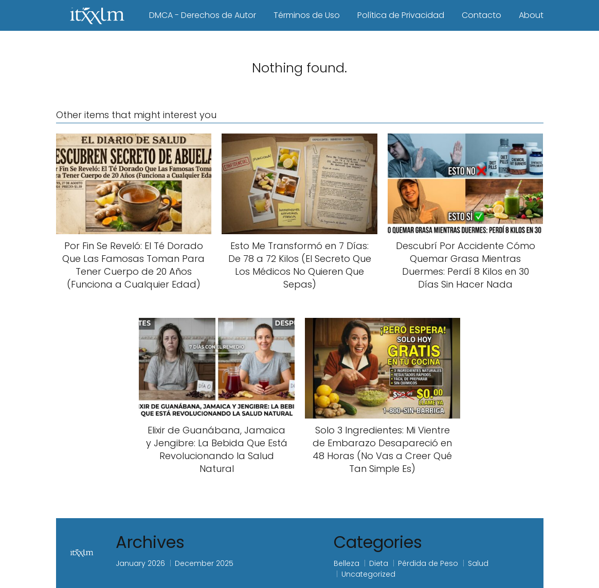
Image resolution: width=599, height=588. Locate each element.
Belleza (346, 563)
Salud (478, 563)
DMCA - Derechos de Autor (202, 15)
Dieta (378, 563)
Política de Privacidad (400, 15)
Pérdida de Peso (428, 563)
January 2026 (140, 563)
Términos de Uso (307, 15)
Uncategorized (368, 574)
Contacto (481, 15)
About (531, 15)
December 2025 (204, 563)
